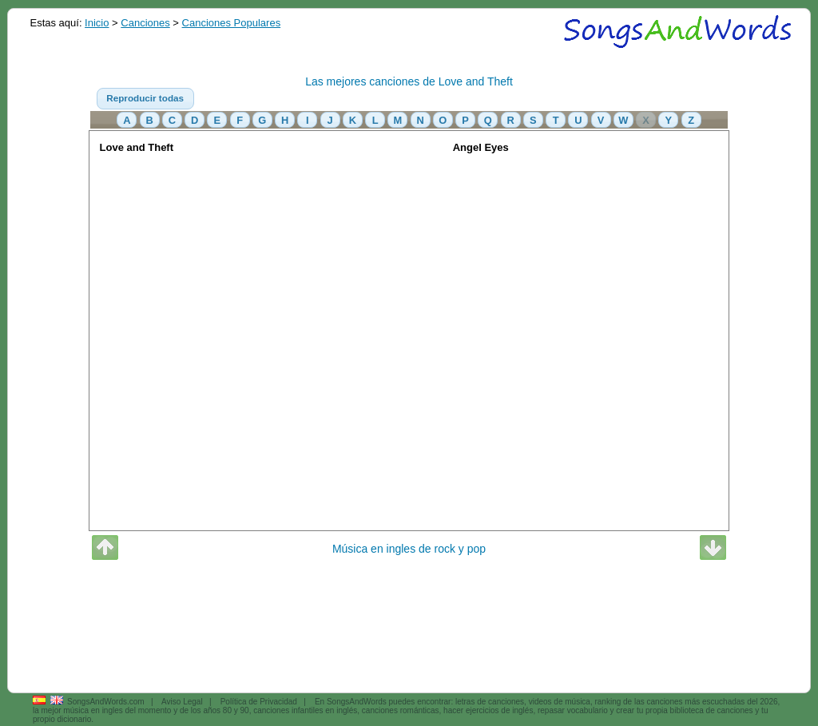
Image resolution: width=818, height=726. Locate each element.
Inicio (97, 23)
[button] (145, 99)
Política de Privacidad (258, 701)
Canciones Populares (231, 23)
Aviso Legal (182, 701)
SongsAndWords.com (106, 701)
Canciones (145, 23)
